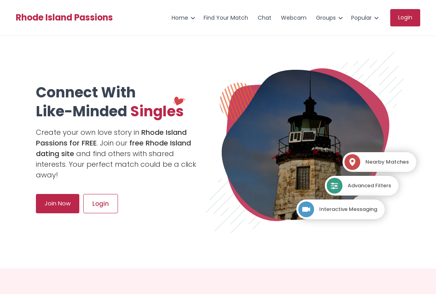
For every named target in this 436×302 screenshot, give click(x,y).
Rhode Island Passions (64, 17)
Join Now (58, 203)
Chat (264, 18)
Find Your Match (226, 18)
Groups (326, 18)
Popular (361, 18)
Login (405, 17)
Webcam (294, 18)
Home (180, 18)
